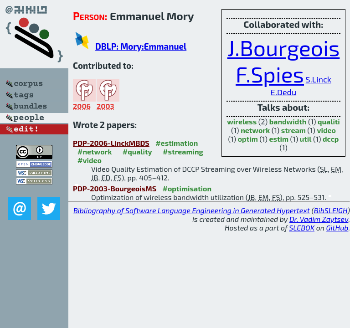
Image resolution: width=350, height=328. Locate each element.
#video (89, 160)
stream (293, 130)
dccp (331, 138)
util (306, 138)
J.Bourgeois (283, 47)
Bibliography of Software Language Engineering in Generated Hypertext (191, 210)
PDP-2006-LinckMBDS (111, 142)
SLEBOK (301, 227)
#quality (137, 151)
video (326, 130)
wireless (242, 121)
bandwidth (288, 121)
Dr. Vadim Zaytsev (318, 219)
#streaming (183, 151)
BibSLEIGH (330, 210)
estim (278, 138)
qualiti (329, 121)
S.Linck (318, 79)
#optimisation (187, 188)
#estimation (176, 142)
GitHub (337, 227)
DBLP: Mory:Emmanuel (140, 46)
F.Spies (270, 74)
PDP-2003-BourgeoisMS (114, 188)
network (255, 130)
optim (248, 138)
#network (94, 151)
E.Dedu (283, 92)
